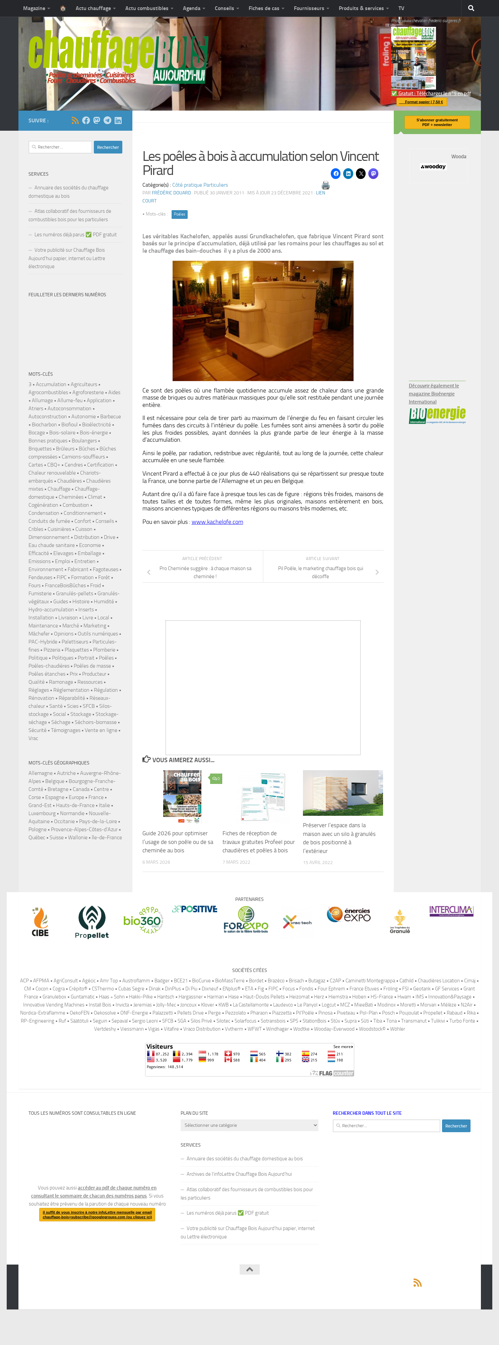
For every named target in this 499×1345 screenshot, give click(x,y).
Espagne (54, 797)
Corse (34, 797)
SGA (182, 1021)
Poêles (179, 214)
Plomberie (104, 650)
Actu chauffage (93, 8)
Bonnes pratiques (47, 440)
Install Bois (100, 1005)
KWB (224, 1005)
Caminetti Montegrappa (370, 981)
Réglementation (71, 690)
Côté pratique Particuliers (200, 185)
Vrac (33, 738)
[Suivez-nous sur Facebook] (86, 120)
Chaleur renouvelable (52, 473)
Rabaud (454, 1013)
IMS (420, 997)
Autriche (66, 773)
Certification (100, 465)
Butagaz (316, 981)
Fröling (390, 989)
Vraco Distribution (202, 1029)
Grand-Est (40, 805)
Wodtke (301, 1029)
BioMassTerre (230, 981)
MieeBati (363, 1005)
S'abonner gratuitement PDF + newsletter (437, 122)
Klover (207, 1005)
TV (401, 8)
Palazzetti (162, 1013)
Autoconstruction (47, 416)
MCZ (345, 1005)
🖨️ (326, 185)
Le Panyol (307, 1005)
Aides (114, 392)
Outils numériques (98, 633)
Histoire (80, 601)
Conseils (224, 8)
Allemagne (40, 773)
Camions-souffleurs (83, 456)
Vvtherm (234, 1029)
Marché (70, 625)
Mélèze (448, 1005)
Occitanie (64, 821)
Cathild (406, 981)
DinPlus (173, 989)
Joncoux (188, 1005)
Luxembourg (42, 813)
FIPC (62, 577)
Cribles (35, 529)
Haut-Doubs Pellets (264, 997)
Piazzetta (282, 1013)
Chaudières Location (439, 981)
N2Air (467, 1005)
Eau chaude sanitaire (51, 545)
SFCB (89, 706)
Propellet (432, 1013)
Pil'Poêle (305, 1013)
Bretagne (58, 789)
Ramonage (61, 682)
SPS (294, 1021)
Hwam (404, 997)
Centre (101, 789)
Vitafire (171, 1029)
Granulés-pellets (74, 593)
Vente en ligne (101, 730)
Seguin (100, 1021)
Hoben (359, 997)
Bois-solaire (62, 432)
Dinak (155, 989)
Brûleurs (65, 448)
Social (59, 714)
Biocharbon (44, 424)
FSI (405, 989)
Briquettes (40, 448)
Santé (56, 706)
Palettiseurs (75, 641)
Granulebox (54, 997)
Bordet (256, 981)
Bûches (87, 448)
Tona (391, 1021)
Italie (104, 805)
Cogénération (43, 505)
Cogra (59, 989)
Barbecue (110, 416)
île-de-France (107, 837)
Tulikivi (438, 1021)
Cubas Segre (131, 989)
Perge (214, 1013)
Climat (95, 497)
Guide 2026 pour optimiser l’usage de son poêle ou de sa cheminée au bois (177, 842)
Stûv (335, 1021)
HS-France (382, 997)
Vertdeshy (105, 1029)
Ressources (90, 682)
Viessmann (132, 1029)
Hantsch (165, 997)
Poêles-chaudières (48, 666)
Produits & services (361, 8)
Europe (76, 797)
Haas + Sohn (112, 997)
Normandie (72, 813)
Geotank (422, 989)
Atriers (35, 408)
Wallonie (77, 837)
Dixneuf (210, 989)
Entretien (85, 561)
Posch (388, 1013)
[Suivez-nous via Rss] (75, 120)
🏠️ (63, 8)
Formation (82, 577)
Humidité (104, 601)
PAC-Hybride (42, 641)
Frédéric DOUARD (171, 193)
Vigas (154, 1029)
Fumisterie (40, 593)
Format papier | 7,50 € (419, 102)
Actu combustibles (147, 8)
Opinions (63, 633)
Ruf (62, 1021)
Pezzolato (235, 1013)
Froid (95, 585)
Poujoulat (409, 1013)
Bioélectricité (96, 424)
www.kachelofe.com (217, 522)
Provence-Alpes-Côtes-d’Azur (84, 829)
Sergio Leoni (145, 1021)
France (96, 797)
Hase (233, 997)
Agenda (191, 8)
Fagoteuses (105, 569)
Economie (90, 545)
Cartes (35, 465)
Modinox (386, 1005)
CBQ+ (53, 465)
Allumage (42, 400)
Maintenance (43, 625)
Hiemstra (338, 997)
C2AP (335, 981)
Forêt (104, 577)
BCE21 (181, 981)
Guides (60, 601)
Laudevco (283, 1005)
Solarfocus (245, 1021)
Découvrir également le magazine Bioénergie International (434, 394)
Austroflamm (136, 981)
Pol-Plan (369, 1013)
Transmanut (414, 1021)
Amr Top (109, 981)
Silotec (223, 1021)
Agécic (89, 981)
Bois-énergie (94, 432)
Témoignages (65, 730)
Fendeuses (40, 577)
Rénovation (41, 698)
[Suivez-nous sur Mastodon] (97, 120)
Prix (74, 674)
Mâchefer (39, 633)
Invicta (122, 1005)
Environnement (45, 569)
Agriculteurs (84, 384)
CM (27, 989)
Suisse (57, 837)
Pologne (37, 829)
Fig (261, 989)
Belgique (54, 781)
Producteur (94, 674)
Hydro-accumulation (51, 609)
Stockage (80, 714)
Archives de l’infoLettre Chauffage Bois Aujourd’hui (239, 1174)
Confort (82, 521)
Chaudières (69, 481)
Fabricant (78, 569)
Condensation (43, 513)
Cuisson (83, 529)
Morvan (428, 1005)
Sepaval (120, 1021)
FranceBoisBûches (65, 585)
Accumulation (51, 384)
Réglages (38, 690)
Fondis (306, 989)
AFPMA (41, 981)
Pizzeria (52, 650)
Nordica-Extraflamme (42, 1013)
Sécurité (37, 730)
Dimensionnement (49, 537)
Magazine (34, 8)
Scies (72, 706)
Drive (109, 537)
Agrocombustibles (48, 392)
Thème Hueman (115, 1295)
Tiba (377, 1021)
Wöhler (397, 1029)
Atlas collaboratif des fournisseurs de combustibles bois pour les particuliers (69, 215)
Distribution (87, 537)
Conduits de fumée (49, 521)
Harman (215, 997)
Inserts (86, 609)
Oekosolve (105, 1013)
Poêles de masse (92, 666)
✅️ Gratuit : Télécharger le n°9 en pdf (431, 62)
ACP (24, 981)
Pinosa (325, 1013)
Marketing (94, 625)
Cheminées (71, 497)
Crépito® (78, 989)
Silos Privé (201, 1021)
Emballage (89, 553)
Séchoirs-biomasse (96, 722)
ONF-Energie (134, 1013)
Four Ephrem (331, 989)
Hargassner (191, 997)
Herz (319, 997)
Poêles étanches (46, 674)
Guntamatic (83, 997)
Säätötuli (79, 1021)
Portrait (86, 658)
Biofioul (69, 424)
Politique (38, 658)
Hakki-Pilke (141, 997)
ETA (249, 989)
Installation (41, 617)
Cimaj (470, 981)
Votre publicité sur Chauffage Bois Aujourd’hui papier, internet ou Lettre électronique (66, 258)
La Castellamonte (251, 1005)
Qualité (36, 682)
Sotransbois (273, 1021)
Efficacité (38, 553)
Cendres (74, 465)
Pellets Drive (190, 1013)
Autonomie (83, 416)
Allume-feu (69, 400)
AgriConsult (66, 981)
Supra (351, 1021)
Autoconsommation (69, 408)
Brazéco (276, 981)
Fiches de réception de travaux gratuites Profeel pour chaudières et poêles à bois (259, 842)
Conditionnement (83, 513)
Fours (34, 585)
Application (99, 400)
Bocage (36, 432)
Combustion (76, 505)
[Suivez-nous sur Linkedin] (118, 120)
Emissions (39, 561)
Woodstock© (372, 1029)
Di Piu (191, 989)
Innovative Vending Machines (53, 1005)
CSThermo (103, 989)
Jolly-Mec (166, 1005)
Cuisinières (59, 529)
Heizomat (299, 997)
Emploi (62, 561)
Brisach (296, 981)
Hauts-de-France (75, 805)
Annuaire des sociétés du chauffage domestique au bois (68, 192)
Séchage (60, 722)
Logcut (329, 1005)
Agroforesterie (88, 392)
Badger (162, 981)
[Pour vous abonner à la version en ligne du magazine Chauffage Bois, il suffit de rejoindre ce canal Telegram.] (108, 120)
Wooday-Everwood (334, 1029)
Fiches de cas (264, 8)
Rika (471, 1013)
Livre (87, 617)
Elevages (63, 553)
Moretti (408, 1005)
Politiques (62, 658)
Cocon (42, 989)
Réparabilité (72, 698)
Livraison (68, 617)
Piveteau (346, 1013)
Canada (81, 789)
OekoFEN (79, 1013)
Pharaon (259, 1013)
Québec (36, 837)
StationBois (314, 1021)
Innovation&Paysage (450, 997)
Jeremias (142, 1005)
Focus (289, 989)
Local (103, 617)
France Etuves (364, 989)
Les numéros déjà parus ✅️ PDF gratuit (76, 235)
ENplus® (232, 989)
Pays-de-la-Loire (98, 821)
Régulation (106, 690)
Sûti (365, 1021)
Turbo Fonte (462, 1021)
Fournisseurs (309, 8)
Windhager (277, 1029)
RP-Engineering (37, 1021)
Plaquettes (77, 650)
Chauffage (59, 489)
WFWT (255, 1029)
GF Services (447, 989)
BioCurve (201, 981)
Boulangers (84, 440)
